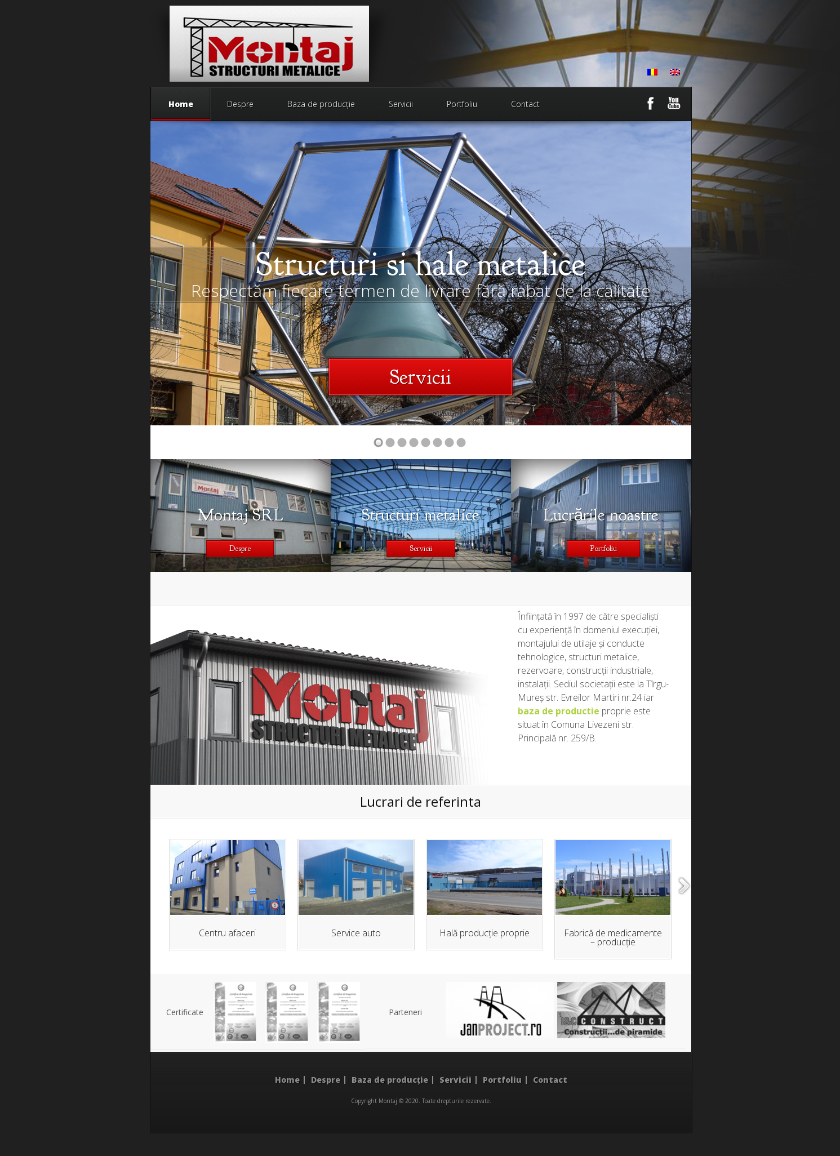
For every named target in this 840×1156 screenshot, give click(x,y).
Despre (240, 104)
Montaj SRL (240, 515)
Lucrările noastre (601, 515)
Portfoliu (462, 104)
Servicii (401, 104)
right (684, 886)
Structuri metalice (420, 515)
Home (181, 110)
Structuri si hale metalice (420, 264)
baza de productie (558, 711)
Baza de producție (321, 104)
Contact (525, 104)
